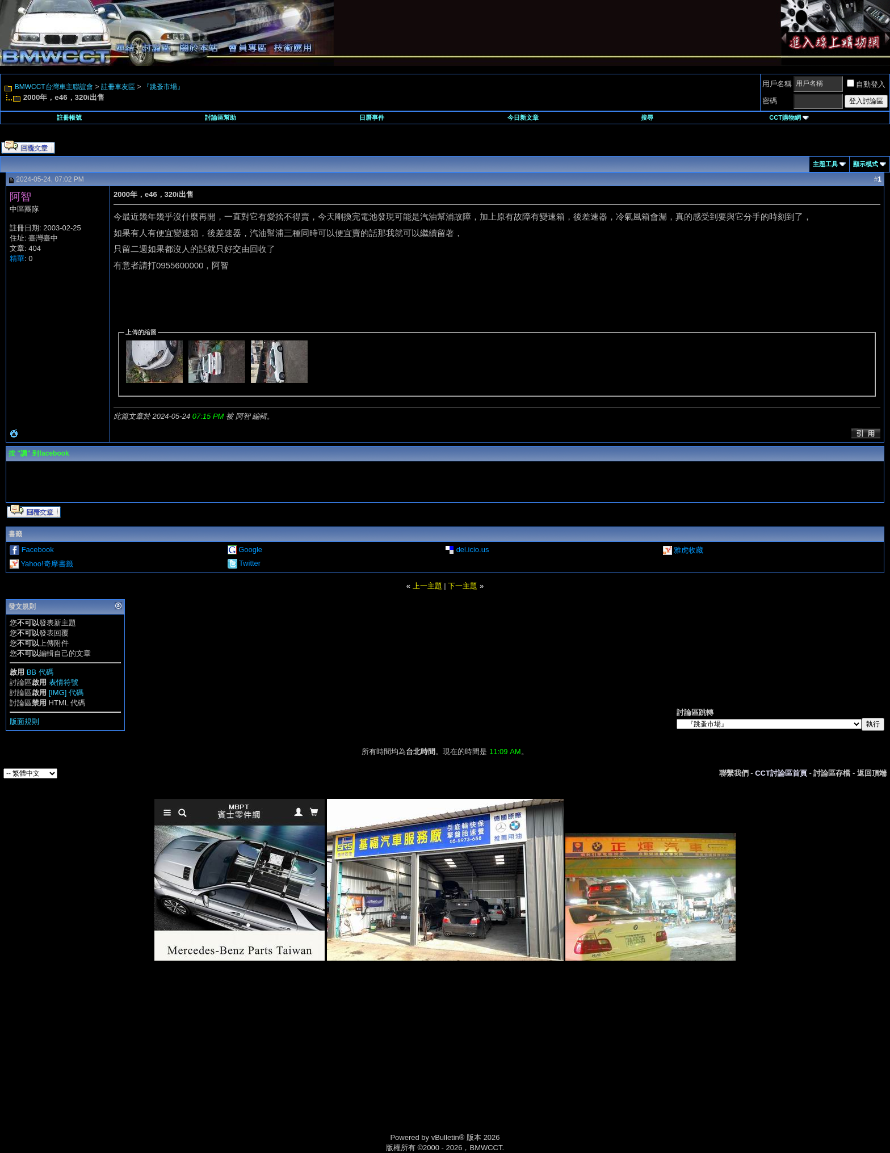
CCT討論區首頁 (781, 773)
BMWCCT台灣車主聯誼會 (54, 87)
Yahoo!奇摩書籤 (46, 563)
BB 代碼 (40, 672)
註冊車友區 (118, 87)
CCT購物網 (789, 117)
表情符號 (63, 682)
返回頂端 (872, 773)
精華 (17, 258)
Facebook (38, 549)
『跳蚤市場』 (163, 87)
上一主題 (427, 586)
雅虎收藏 (688, 550)
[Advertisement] (348, 1060)
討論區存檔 (831, 773)
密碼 (769, 100)
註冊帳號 (69, 117)
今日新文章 (523, 117)
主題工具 (825, 164)
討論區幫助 (220, 117)
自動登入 (866, 84)
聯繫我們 (734, 773)
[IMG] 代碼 (66, 692)
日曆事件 (371, 117)
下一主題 (462, 586)
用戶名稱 (777, 83)
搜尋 (647, 117)
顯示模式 (865, 164)
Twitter (250, 563)
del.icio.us (472, 549)
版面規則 (24, 721)
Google (250, 549)
